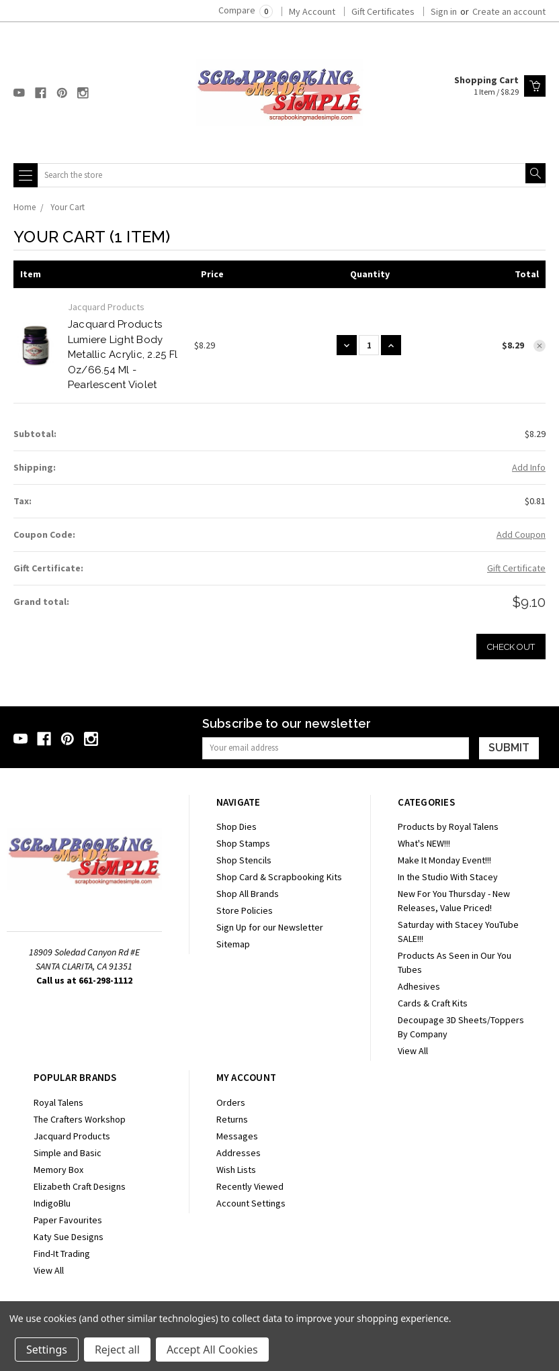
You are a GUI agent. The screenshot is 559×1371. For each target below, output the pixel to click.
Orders (230, 1102)
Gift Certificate (516, 568)
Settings (46, 1349)
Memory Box (58, 1170)
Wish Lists (236, 1170)
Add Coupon (521, 534)
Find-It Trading (62, 1253)
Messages (237, 1136)
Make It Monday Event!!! (444, 860)
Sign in (444, 11)
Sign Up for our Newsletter (269, 927)
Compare (245, 10)
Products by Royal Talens (448, 826)
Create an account (509, 11)
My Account (312, 11)
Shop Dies (236, 826)
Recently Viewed (250, 1186)
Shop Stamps (243, 843)
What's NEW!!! (424, 843)
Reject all (117, 1349)
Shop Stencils (243, 860)
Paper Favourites (68, 1220)
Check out (511, 647)
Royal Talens (58, 1102)
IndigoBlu (52, 1203)
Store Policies (244, 910)
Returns (232, 1119)
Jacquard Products (72, 1136)
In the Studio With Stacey (448, 877)
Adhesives (419, 986)
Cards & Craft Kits (433, 1003)
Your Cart (67, 207)
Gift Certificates (383, 11)
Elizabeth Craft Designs (80, 1186)
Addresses (238, 1153)
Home (24, 207)
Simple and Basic (67, 1153)
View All (413, 1051)
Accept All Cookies (212, 1349)
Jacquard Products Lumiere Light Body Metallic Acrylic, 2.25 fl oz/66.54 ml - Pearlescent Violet (122, 354)
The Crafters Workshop (80, 1119)
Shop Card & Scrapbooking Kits (279, 877)
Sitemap (233, 944)
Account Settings (251, 1203)
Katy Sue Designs (68, 1237)
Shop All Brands (247, 894)
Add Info (529, 467)
